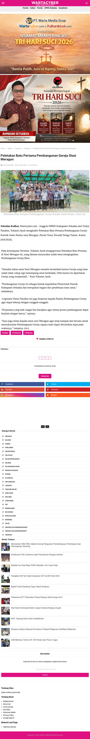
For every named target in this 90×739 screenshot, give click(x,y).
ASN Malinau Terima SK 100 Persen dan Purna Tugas (34, 640)
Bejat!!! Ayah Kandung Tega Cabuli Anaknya (30, 586)
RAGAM (7, 474)
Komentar (45, 376)
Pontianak (9, 501)
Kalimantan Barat (12, 459)
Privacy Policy (8, 715)
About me (6, 704)
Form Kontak (8, 707)
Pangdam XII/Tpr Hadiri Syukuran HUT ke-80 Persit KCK (35, 576)
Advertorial (10, 451)
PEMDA (7, 444)
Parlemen (9, 447)
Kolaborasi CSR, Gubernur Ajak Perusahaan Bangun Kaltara (37, 554)
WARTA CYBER (45, 735)
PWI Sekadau (10, 482)
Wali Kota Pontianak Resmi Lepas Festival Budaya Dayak (36, 608)
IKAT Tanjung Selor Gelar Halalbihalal (27, 618)
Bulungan (9, 512)
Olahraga (9, 478)
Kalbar (32, 8)
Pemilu (40, 8)
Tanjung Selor (11, 489)
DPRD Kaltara (10, 516)
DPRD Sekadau (51, 8)
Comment (34, 165)
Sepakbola (63, 8)
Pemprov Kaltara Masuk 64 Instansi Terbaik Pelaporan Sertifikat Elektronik (43, 629)
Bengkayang (10, 508)
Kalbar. (8, 463)
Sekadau (8, 436)
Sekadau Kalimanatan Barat (16, 527)
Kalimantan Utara (12, 466)
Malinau (8, 497)
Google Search (8, 718)
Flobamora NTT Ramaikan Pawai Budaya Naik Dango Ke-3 (36, 597)
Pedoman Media (9, 712)
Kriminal (8, 520)
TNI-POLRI (8, 455)
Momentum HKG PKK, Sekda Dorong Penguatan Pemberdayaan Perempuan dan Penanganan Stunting (46, 545)
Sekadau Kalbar (11, 470)
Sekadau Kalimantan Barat (16, 531)
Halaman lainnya (9, 727)
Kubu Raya (9, 493)
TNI (6, 504)
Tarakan (8, 535)
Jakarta (8, 485)
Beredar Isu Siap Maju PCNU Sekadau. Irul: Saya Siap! (34, 565)
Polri (7, 523)
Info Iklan (6, 710)
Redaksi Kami (8, 701)
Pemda (25, 8)
